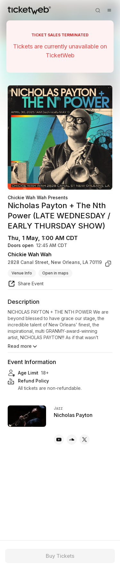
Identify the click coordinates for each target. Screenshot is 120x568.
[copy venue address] (108, 263)
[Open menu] (109, 10)
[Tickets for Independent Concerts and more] (29, 10)
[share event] (26, 284)
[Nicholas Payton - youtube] (59, 439)
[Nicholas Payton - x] (84, 439)
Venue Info (22, 273)
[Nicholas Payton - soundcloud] (72, 439)
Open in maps (55, 273)
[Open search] (97, 10)
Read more (23, 346)
